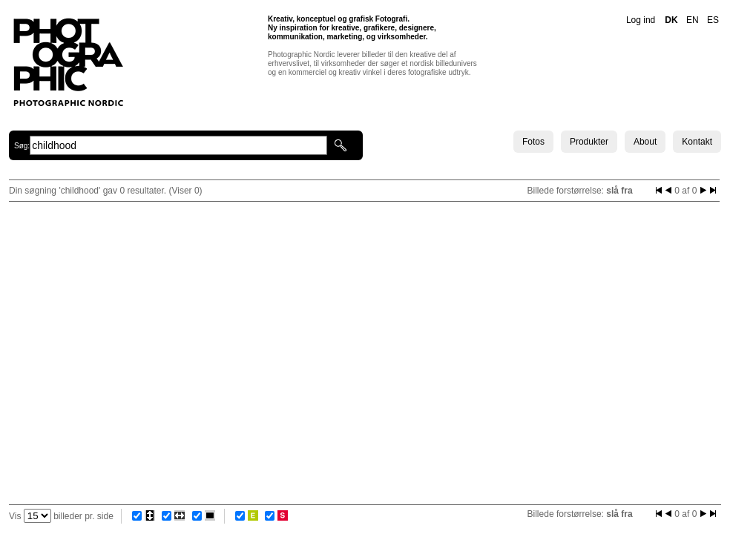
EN (692, 20)
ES (713, 20)
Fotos (533, 141)
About (645, 141)
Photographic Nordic (68, 61)
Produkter (589, 141)
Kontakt (697, 141)
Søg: (22, 146)
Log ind (640, 20)
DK (671, 20)
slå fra (619, 190)
